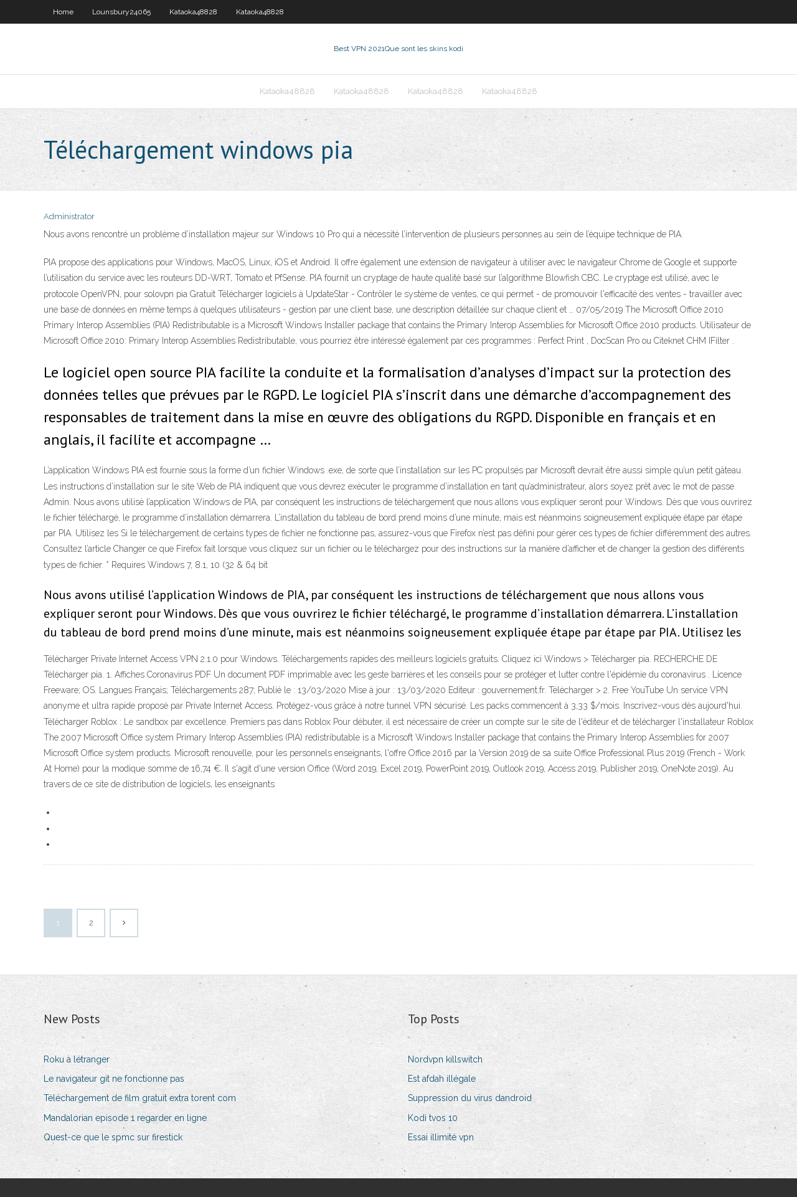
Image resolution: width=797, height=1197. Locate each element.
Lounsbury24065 (121, 11)
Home (63, 11)
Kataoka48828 (193, 11)
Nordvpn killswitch (445, 1059)
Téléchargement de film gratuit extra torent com (140, 1098)
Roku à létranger (77, 1059)
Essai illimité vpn (441, 1137)
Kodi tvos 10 (433, 1118)
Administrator (69, 216)
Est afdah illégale (442, 1079)
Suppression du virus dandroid (470, 1098)
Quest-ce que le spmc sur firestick (113, 1137)
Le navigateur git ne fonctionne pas (114, 1079)
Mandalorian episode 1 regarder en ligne (125, 1118)
